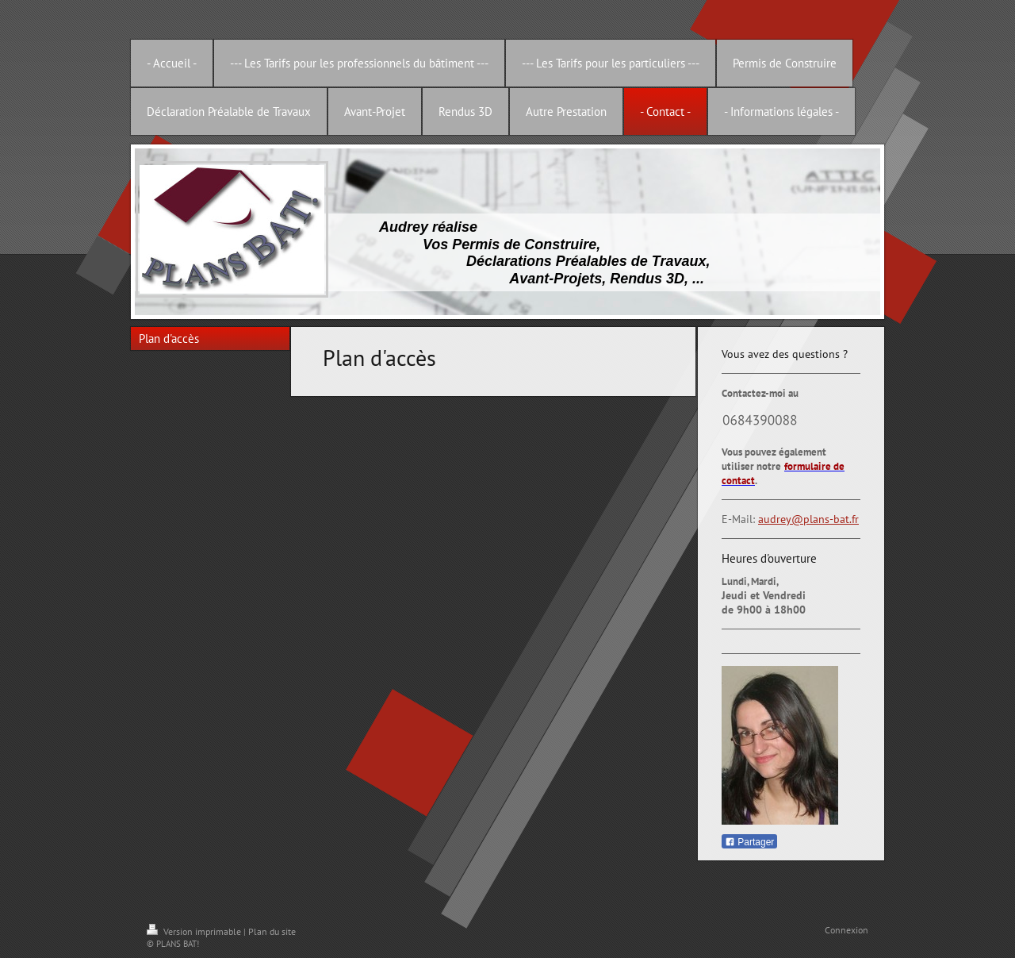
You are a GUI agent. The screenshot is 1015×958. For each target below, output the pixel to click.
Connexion (846, 930)
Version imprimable (195, 931)
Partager (749, 842)
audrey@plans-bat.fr (808, 519)
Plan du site (272, 931)
